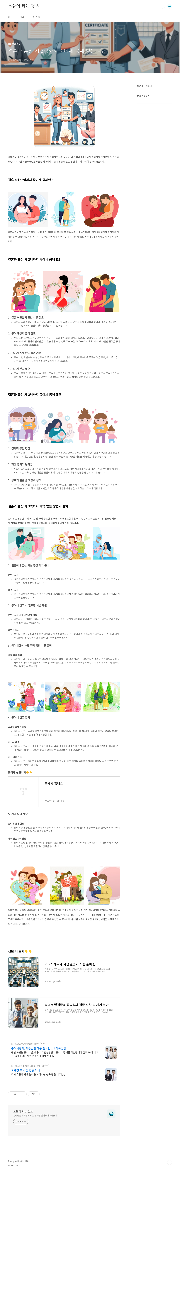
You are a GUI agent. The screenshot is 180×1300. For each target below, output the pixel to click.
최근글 (140, 86)
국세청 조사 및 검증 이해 (25, 1155)
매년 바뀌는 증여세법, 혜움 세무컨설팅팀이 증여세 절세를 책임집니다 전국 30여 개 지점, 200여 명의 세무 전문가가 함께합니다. (55, 1138)
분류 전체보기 (143, 96)
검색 (162, 6)
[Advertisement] (64, 533)
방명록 (36, 17)
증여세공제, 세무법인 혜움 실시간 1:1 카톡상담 (38, 1133)
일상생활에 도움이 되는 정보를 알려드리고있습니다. (36, 1200)
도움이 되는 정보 (23, 6)
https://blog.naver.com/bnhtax (27, 1150)
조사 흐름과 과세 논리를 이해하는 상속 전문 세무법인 (38, 1159)
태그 (21, 17)
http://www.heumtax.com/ (25, 1128)
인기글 (149, 86)
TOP (169, 1247)
